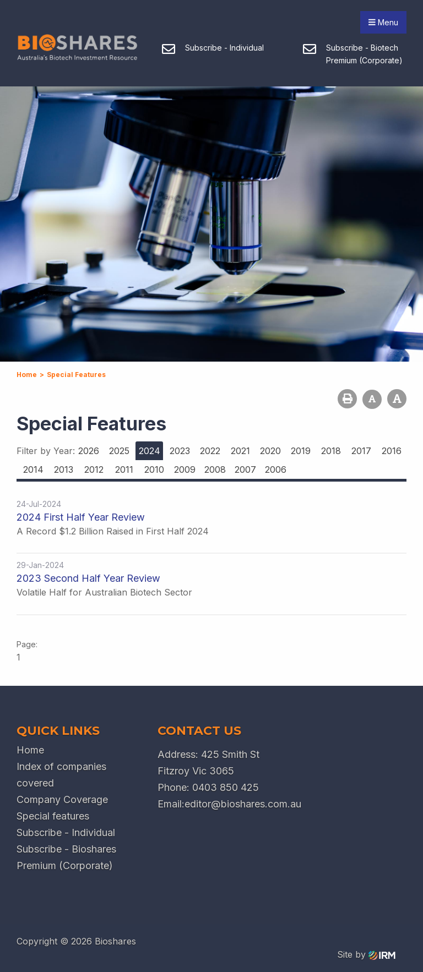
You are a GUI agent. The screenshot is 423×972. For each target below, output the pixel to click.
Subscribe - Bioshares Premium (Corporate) (66, 857)
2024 (149, 450)
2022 (210, 450)
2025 (119, 450)
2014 (33, 469)
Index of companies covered (61, 775)
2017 (361, 450)
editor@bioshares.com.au (243, 804)
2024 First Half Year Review (81, 517)
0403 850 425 (225, 787)
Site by (366, 954)
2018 (331, 450)
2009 (185, 469)
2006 (275, 469)
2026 (88, 450)
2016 (392, 450)
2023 (180, 450)
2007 (245, 469)
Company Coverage (62, 799)
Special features (53, 816)
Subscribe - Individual (66, 832)
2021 (240, 450)
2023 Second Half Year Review (88, 578)
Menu (383, 22)
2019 (301, 450)
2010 (154, 469)
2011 (124, 469)
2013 (63, 469)
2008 (215, 469)
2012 (94, 469)
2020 (270, 450)
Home (30, 750)
